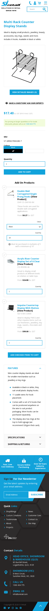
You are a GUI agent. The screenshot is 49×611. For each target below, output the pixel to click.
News (30, 511)
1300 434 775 (31, 124)
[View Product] (25, 264)
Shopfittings (11, 511)
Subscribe (37, 495)
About (8, 523)
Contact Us (33, 519)
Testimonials (11, 519)
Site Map (32, 523)
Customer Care (34, 515)
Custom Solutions (13, 515)
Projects (9, 527)
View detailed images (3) (24, 92)
